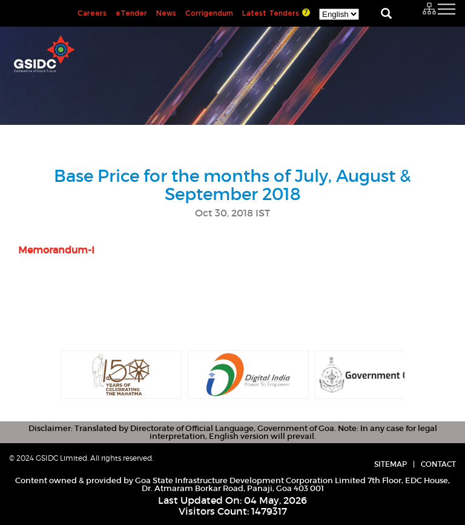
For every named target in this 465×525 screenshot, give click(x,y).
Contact (438, 464)
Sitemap (390, 464)
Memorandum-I (56, 250)
